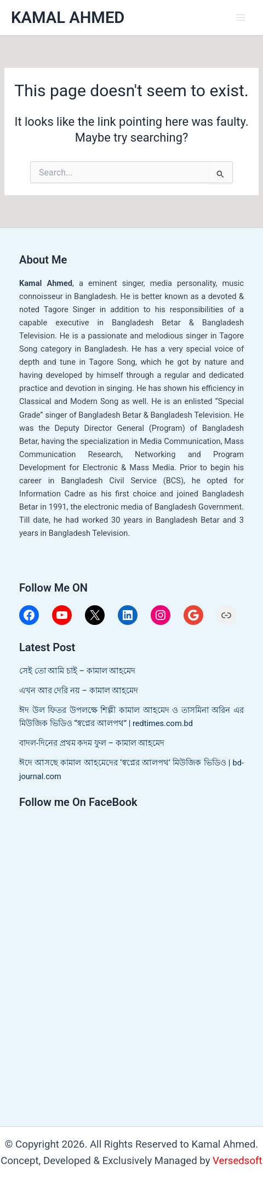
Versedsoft (237, 1161)
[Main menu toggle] (240, 17)
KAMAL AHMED (67, 17)
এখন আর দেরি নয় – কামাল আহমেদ (78, 690)
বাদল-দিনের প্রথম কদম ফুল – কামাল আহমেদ (91, 743)
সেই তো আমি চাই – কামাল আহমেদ (77, 671)
